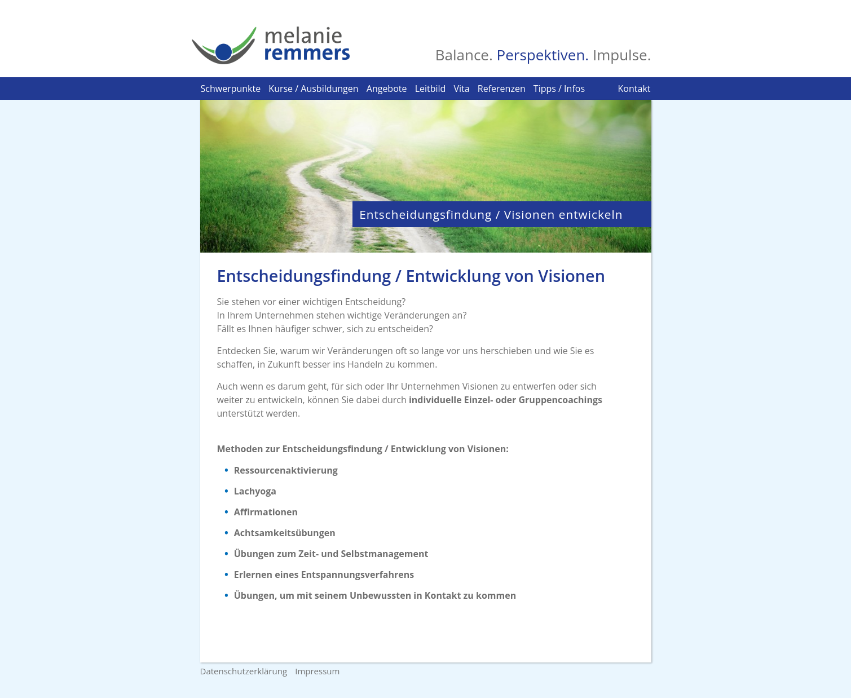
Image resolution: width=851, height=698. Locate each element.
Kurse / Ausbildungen (313, 88)
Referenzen (502, 88)
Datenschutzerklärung (244, 671)
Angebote (387, 88)
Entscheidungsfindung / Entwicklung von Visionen (411, 275)
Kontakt (634, 88)
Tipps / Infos (559, 88)
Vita (462, 88)
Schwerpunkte (231, 88)
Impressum (317, 671)
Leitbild (430, 88)
